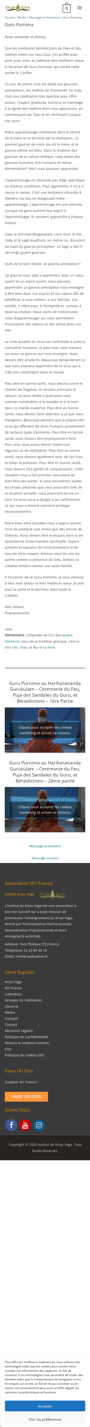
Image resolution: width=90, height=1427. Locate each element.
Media (10, 1012)
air (16, 647)
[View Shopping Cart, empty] (66, 7)
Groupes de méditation (23, 1000)
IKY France (13, 988)
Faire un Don (26, 1096)
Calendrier (13, 994)
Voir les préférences (45, 1419)
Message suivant (45, 858)
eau (24, 647)
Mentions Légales (19, 1030)
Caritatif (11, 1018)
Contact (11, 1024)
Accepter (45, 1406)
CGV (8, 1049)
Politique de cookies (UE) (24, 1055)
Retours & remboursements (27, 1043)
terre (51, 647)
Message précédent (45, 846)
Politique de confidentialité (26, 1037)
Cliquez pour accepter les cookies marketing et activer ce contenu (45, 730)
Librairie (11, 1006)
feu (35, 647)
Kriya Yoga (13, 982)
